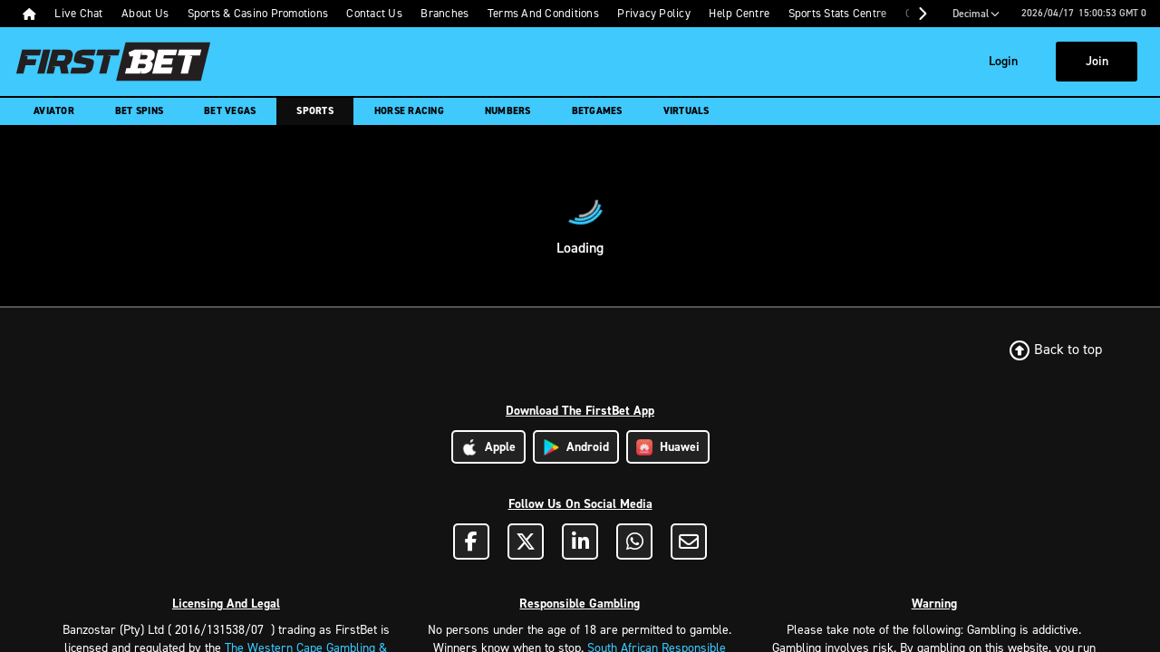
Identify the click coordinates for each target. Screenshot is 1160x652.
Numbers (508, 111)
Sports (315, 111)
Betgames (597, 111)
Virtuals (686, 111)
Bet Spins (139, 111)
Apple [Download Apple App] (488, 446)
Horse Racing (409, 111)
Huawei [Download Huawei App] (668, 446)
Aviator (54, 111)
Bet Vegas (230, 111)
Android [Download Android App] (576, 446)
